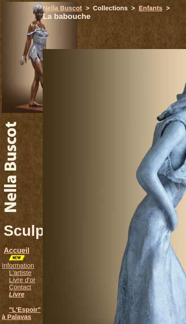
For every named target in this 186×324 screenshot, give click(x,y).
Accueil (16, 250)
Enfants (151, 8)
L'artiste (20, 272)
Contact (20, 287)
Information (18, 265)
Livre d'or (22, 280)
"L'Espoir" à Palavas (21, 313)
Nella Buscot (62, 8)
